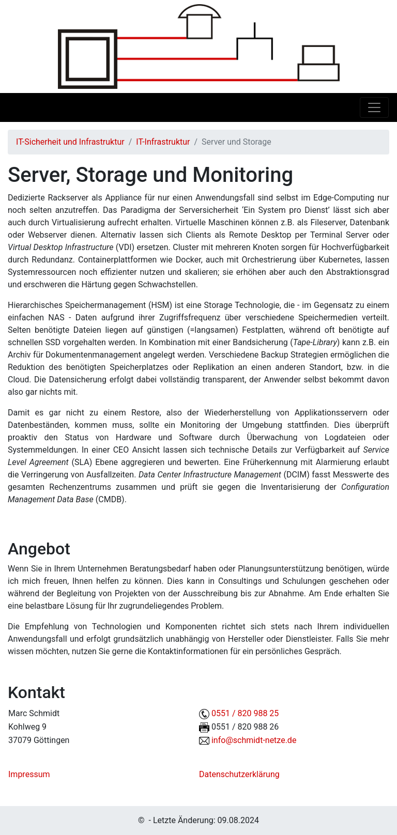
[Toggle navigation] (374, 107)
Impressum (29, 774)
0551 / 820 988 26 (245, 727)
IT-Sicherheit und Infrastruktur (70, 142)
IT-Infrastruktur (163, 142)
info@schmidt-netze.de (253, 740)
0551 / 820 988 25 (245, 713)
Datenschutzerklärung (239, 774)
